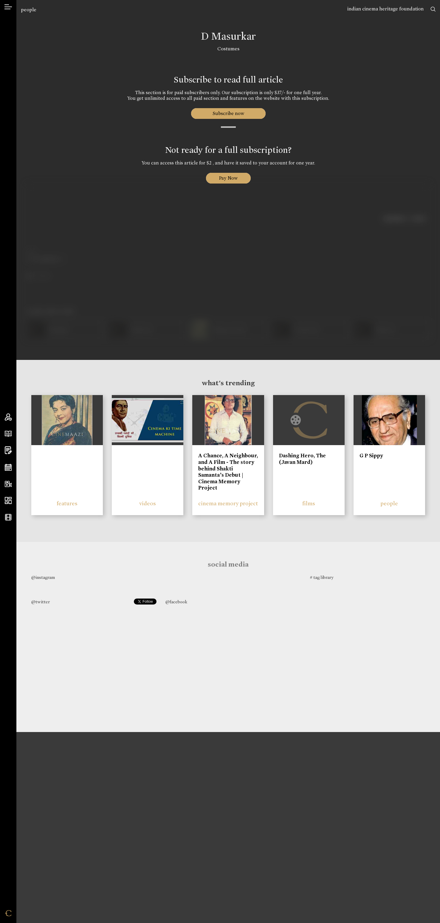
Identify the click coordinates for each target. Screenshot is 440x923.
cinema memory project (228, 503)
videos (147, 503)
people (28, 10)
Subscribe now (228, 113)
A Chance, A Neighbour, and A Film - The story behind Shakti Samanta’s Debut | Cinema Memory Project (228, 471)
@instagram (43, 577)
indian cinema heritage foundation (385, 9)
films (308, 503)
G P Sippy (371, 455)
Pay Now (228, 178)
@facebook (176, 602)
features (67, 503)
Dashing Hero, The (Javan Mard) (302, 458)
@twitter (40, 602)
